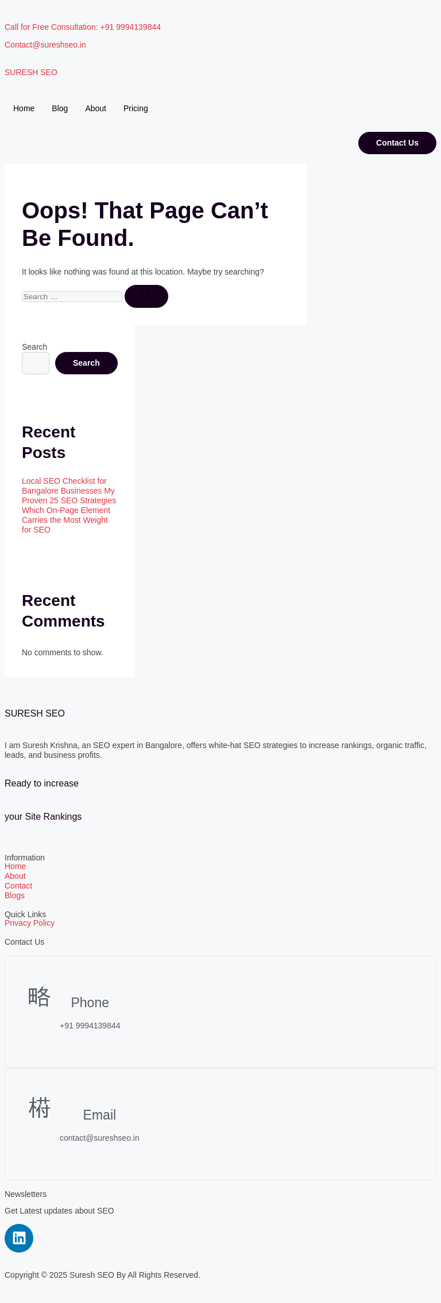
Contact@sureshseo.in (45, 44)
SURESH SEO (31, 72)
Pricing (135, 108)
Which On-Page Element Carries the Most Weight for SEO (66, 520)
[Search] (146, 296)
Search (34, 346)
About (95, 108)
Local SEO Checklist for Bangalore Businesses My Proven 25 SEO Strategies (69, 490)
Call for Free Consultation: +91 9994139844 (83, 27)
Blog (60, 108)
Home (23, 108)
